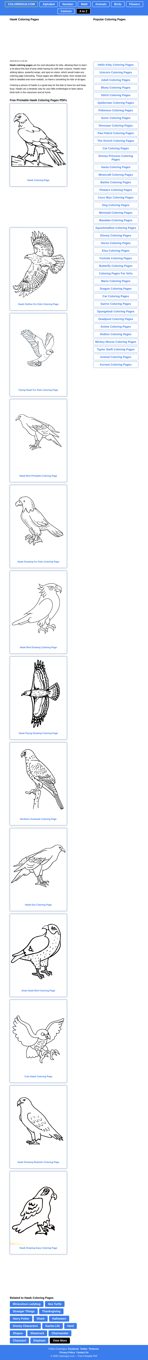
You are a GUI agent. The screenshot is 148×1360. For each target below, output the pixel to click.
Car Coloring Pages (115, 296)
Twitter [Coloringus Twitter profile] (83, 1349)
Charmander (60, 1333)
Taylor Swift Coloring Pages (116, 349)
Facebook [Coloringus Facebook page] (73, 1349)
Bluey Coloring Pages (116, 87)
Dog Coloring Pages (115, 205)
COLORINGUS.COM (21, 4)
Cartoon (66, 11)
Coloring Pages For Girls (116, 273)
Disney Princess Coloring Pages (115, 157)
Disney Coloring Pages (115, 235)
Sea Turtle (55, 1304)
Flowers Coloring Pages (115, 189)
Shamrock (37, 1333)
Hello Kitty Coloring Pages (116, 64)
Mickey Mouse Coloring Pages (115, 341)
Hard (70, 1325)
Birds (117, 4)
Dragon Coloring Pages (116, 288)
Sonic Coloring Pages (116, 118)
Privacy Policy (67, 1352)
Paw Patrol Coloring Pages (116, 133)
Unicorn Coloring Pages (115, 72)
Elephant (39, 1340)
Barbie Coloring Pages (115, 182)
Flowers (134, 4)
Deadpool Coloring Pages (115, 319)
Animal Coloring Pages (115, 357)
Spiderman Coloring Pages (115, 102)
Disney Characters (25, 1325)
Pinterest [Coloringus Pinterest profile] (94, 1349)
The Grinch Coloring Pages (115, 140)
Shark (41, 1318)
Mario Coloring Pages (115, 281)
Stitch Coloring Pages (116, 95)
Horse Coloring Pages (116, 243)
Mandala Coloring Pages (115, 220)
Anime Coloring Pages (115, 326)
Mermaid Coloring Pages (116, 212)
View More (60, 1340)
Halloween (59, 1318)
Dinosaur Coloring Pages (116, 125)
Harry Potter (21, 1318)
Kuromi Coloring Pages (116, 364)
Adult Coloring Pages (115, 80)
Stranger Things (24, 1311)
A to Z (83, 11)
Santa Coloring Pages (116, 167)
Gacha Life (52, 1325)
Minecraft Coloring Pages (115, 174)
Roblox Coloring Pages (115, 334)
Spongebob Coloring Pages (115, 311)
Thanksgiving (51, 1311)
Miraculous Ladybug (27, 1304)
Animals (100, 4)
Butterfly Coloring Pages (115, 265)
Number (68, 4)
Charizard (19, 1340)
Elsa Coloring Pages (115, 250)
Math (84, 4)
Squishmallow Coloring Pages (115, 227)
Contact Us (82, 1352)
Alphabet (49, 4)
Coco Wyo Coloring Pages (116, 197)
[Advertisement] (31, 40)
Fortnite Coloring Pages (116, 258)
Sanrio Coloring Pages (115, 303)
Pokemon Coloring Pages (115, 110)
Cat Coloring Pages (116, 148)
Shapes (18, 1333)
